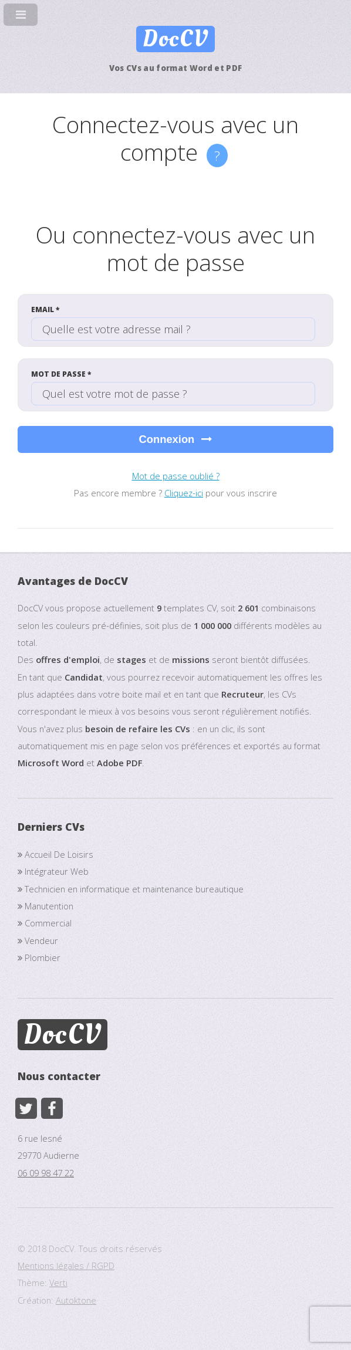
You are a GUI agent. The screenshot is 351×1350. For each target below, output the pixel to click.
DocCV (175, 39)
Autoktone (76, 1300)
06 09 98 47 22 (46, 1173)
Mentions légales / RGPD (66, 1265)
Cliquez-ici (183, 493)
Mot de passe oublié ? (176, 476)
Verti (58, 1282)
